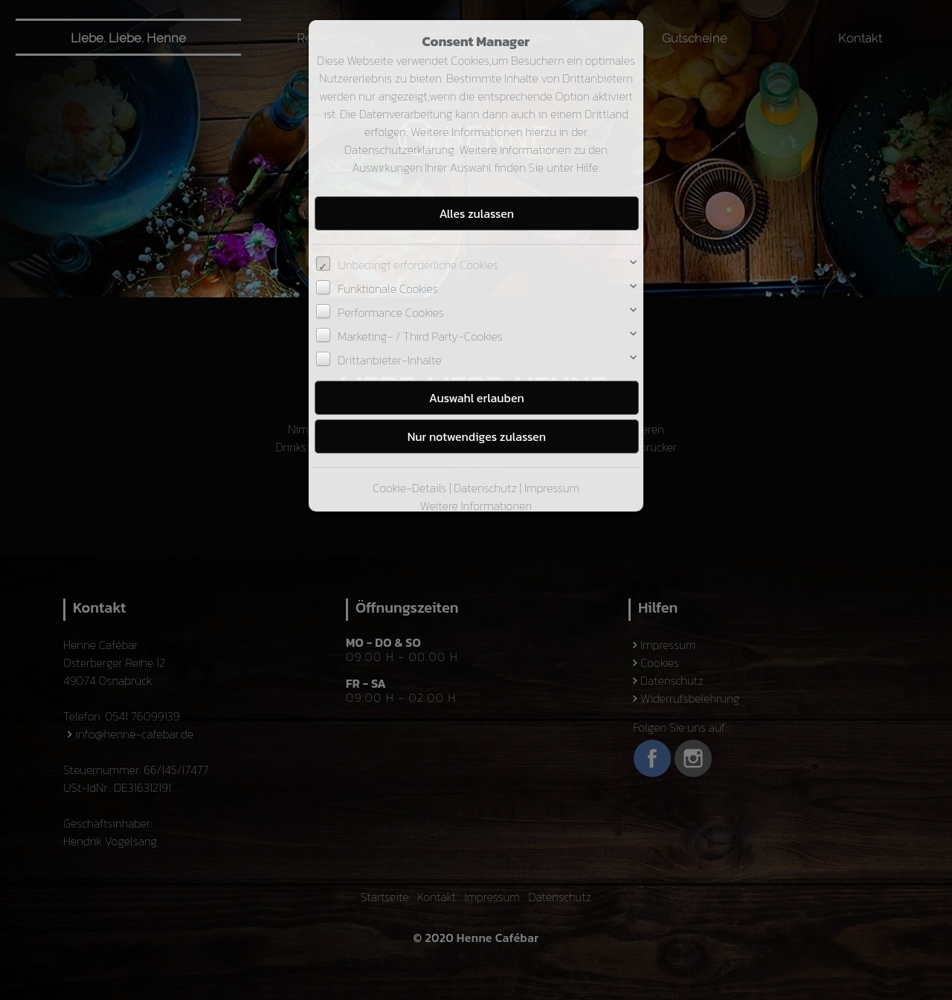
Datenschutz (485, 488)
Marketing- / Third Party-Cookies (420, 336)
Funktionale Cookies (387, 288)
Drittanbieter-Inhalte (389, 360)
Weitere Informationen (476, 505)
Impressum (551, 488)
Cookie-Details (409, 488)
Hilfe (587, 167)
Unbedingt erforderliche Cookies (418, 265)
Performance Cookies (390, 312)
